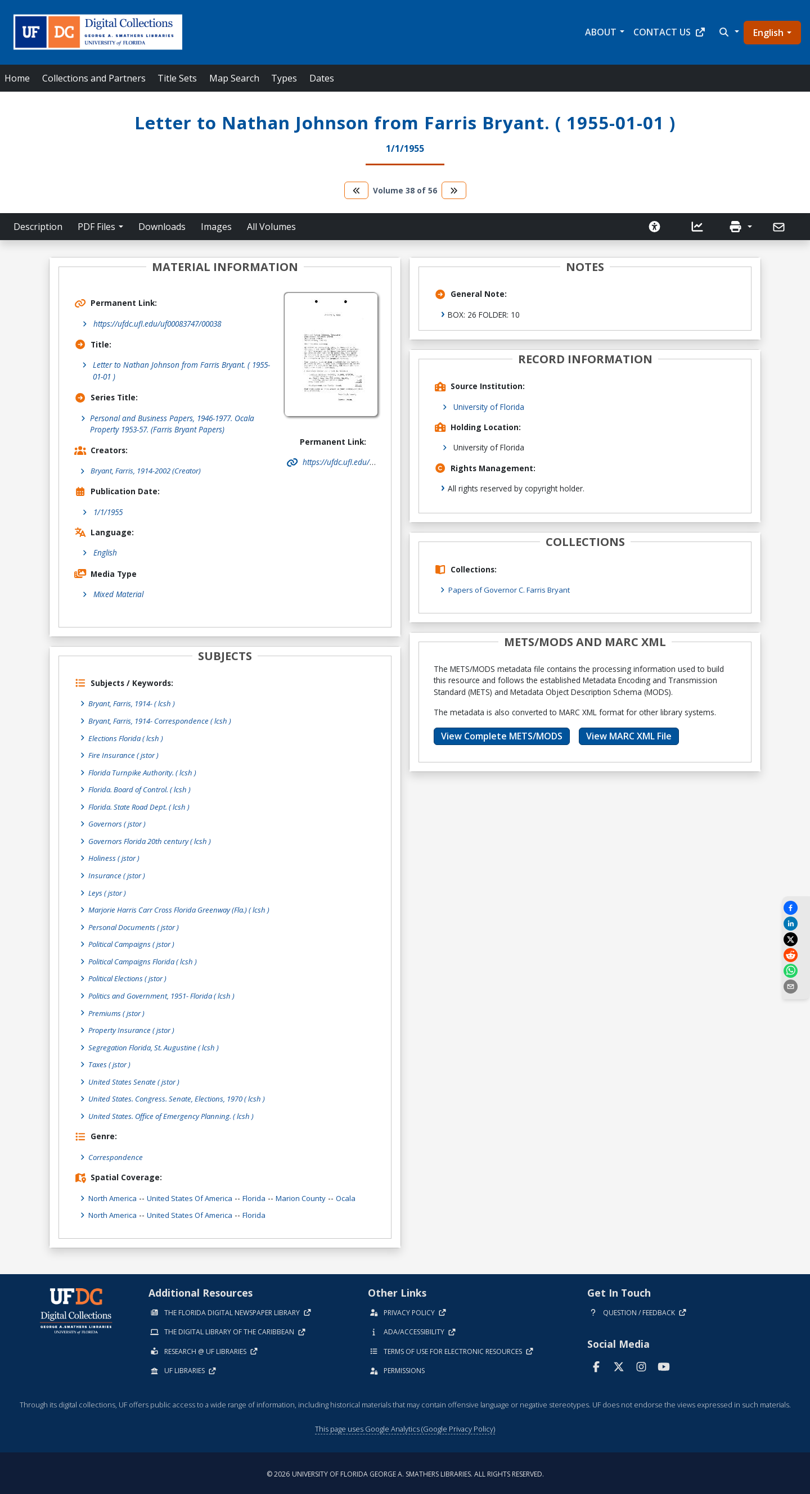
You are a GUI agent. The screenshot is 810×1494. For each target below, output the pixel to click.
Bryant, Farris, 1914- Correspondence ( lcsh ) (162, 721)
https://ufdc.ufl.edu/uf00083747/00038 (157, 323)
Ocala (356, 1195)
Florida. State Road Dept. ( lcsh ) (142, 806)
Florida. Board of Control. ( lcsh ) (143, 789)
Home (17, 78)
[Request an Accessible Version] (655, 226)
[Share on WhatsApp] (796, 971)
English (768, 32)
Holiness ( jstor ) (115, 857)
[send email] (796, 987)
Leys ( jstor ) (108, 892)
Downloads (162, 226)
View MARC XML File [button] (629, 736)
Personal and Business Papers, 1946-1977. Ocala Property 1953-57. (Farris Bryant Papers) (172, 424)
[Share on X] (796, 939)
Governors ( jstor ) (118, 823)
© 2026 (405, 1472)
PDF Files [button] (96, 226)
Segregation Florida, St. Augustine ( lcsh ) (157, 1045)
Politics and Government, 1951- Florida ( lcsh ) (165, 994)
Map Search (234, 78)
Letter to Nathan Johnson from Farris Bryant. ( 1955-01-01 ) (181, 370)
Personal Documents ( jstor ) (136, 925)
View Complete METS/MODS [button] (501, 736)
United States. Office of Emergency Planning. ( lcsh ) (175, 1114)
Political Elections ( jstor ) (130, 977)
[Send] (780, 227)
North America (114, 1195)
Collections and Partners (94, 78)
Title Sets (177, 78)
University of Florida (488, 406)
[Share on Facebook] (796, 908)
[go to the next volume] (454, 190)
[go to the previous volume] (356, 190)
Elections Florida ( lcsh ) (128, 738)
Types (284, 78)
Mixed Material (118, 594)
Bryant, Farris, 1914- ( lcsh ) (133, 703)
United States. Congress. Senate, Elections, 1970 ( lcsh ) (180, 1096)
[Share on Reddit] (796, 955)
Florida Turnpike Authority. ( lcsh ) (145, 772)
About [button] (600, 32)
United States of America (195, 1195)
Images (216, 226)
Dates (321, 78)
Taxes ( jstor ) (111, 1062)
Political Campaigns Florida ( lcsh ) (146, 960)
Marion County (310, 1195)
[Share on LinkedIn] (796, 924)
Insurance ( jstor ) (118, 874)
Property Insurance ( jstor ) (133, 1028)
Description (38, 226)
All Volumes (271, 226)
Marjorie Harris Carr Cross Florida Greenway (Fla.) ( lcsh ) (184, 909)
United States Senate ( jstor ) (136, 1080)
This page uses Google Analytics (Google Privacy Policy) (405, 1426)
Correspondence (116, 1154)
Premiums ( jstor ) (118, 1011)
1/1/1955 (108, 512)
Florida (262, 1195)
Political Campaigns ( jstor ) (134, 943)
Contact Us (669, 32)
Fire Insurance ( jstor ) (125, 755)
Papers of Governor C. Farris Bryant (512, 589)
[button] (728, 32)
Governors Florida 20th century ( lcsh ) (152, 840)
